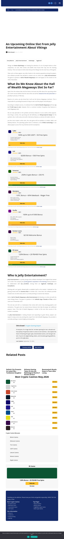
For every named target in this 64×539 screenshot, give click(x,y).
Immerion (16, 170)
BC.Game (15, 250)
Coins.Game (14, 391)
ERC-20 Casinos (37, 503)
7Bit (12, 416)
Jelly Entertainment (21, 60)
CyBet (14, 131)
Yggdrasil (39, 60)
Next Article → (39, 347)
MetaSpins (16, 191)
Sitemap (10, 518)
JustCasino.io (14, 422)
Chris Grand (20, 326)
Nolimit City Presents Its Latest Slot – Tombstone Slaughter (13, 371)
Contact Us (10, 514)
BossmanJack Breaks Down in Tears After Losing (49, 371)
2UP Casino (11, 508)
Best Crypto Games (38, 508)
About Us (10, 513)
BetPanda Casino (12, 505)
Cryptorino (13, 386)
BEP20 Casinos (37, 505)
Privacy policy (34, 536)
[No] (62, 535)
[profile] (55, 3)
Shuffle (15, 210)
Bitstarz (13, 427)
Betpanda (13, 396)
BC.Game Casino (12, 503)
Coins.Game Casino (12, 507)
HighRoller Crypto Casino (40, 507)
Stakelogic (31, 60)
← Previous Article (25, 347)
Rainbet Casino (17, 231)
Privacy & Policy (12, 516)
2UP (14, 151)
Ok (28, 536)
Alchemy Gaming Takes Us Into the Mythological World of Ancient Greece (32, 372)
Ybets (12, 411)
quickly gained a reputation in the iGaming (35, 281)
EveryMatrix (10, 60)
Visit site (32, 143)
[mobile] (59, 3)
